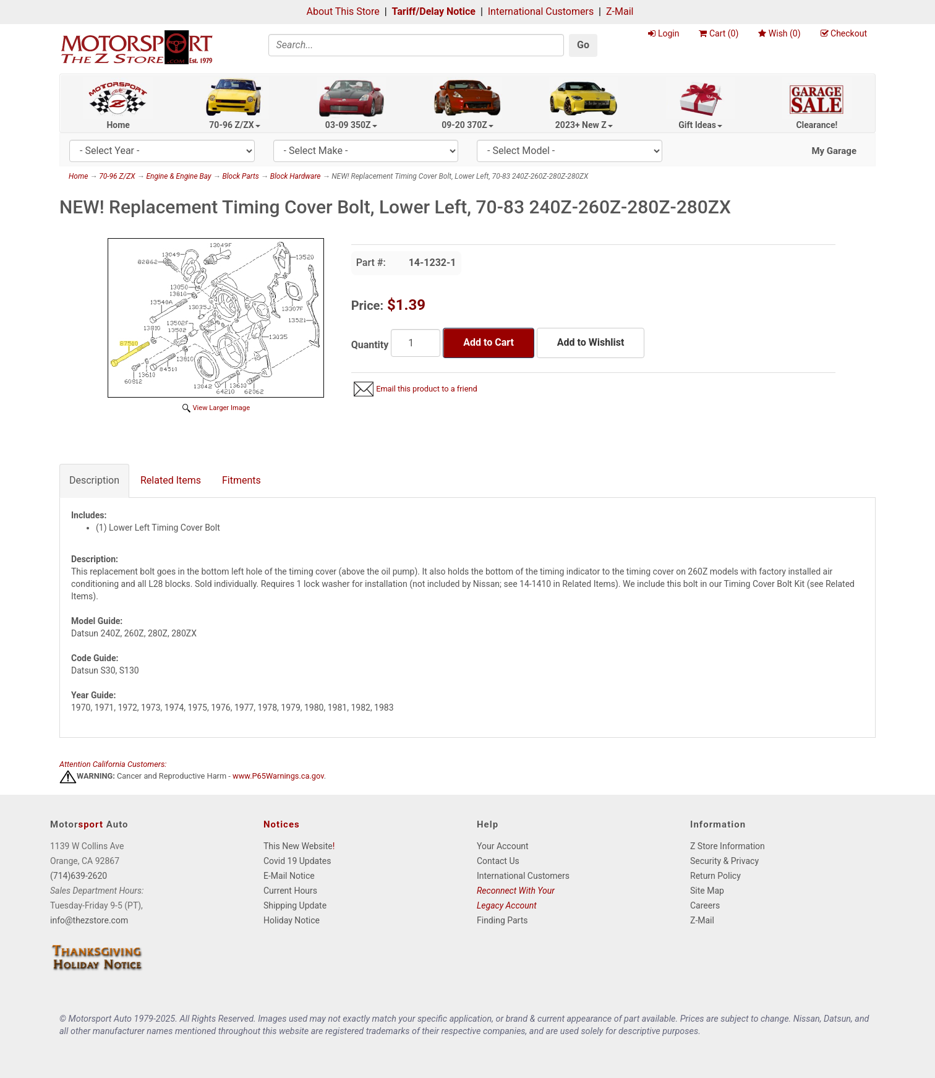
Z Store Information (727, 846)
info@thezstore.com (89, 920)
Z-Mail (619, 11)
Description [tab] (94, 480)
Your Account (503, 846)
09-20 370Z (467, 125)
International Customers (541, 11)
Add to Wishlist (590, 342)
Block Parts (240, 176)
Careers (705, 905)
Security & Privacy (724, 861)
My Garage (833, 150)
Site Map (707, 891)
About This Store (343, 11)
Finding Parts (502, 920)
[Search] (416, 45)
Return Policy (715, 876)
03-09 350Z (351, 125)
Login (663, 33)
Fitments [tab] (241, 480)
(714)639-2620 (78, 876)
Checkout (844, 33)
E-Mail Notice (289, 876)
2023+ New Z (584, 125)
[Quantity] (415, 343)
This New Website (298, 846)
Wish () (779, 33)
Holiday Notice (291, 920)
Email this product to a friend (426, 388)
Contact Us (498, 861)
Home (117, 125)
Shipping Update (295, 905)
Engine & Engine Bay (178, 176)
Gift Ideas (700, 125)
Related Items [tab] (170, 480)
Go (583, 45)
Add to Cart (488, 342)
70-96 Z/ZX (234, 125)
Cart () (718, 33)
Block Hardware (295, 176)
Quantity (370, 345)
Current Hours (290, 891)
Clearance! (816, 125)
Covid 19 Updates (297, 861)
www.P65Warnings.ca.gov (278, 776)
